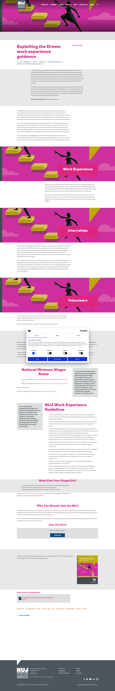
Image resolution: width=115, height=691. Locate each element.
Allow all (77, 359)
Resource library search (55, 62)
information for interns (48, 391)
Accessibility (62, 671)
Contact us (83, 4)
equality (78, 609)
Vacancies (78, 673)
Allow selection (57, 359)
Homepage (27, 62)
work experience (30, 609)
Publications (20, 609)
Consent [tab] (37, 335)
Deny (37, 359)
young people (60, 609)
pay (53, 609)
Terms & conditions (64, 673)
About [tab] (78, 335)
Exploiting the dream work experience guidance (38, 597)
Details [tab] (57, 335)
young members (70, 609)
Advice (68, 4)
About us (44, 4)
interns (39, 609)
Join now (57, 535)
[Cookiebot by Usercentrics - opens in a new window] (81, 331)
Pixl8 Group (94, 684)
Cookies (78, 671)
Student (84, 609)
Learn (61, 4)
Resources (42, 62)
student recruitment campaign (34, 493)
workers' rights (46, 609)
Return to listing (24, 615)
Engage (54, 4)
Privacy (78, 668)
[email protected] (48, 676)
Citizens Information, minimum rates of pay (54, 383)
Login (92, 4)
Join (75, 4)
